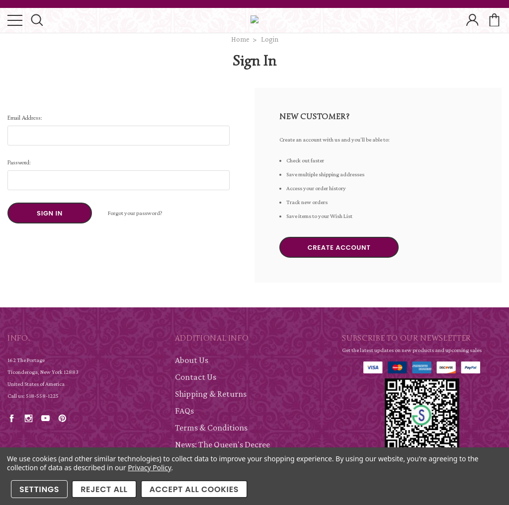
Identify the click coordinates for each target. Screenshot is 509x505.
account (472, 20)
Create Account (339, 247)
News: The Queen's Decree (222, 444)
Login (269, 39)
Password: (19, 162)
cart (494, 20)
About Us (191, 360)
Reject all (104, 489)
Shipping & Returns (211, 394)
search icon (37, 20)
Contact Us (195, 377)
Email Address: (24, 117)
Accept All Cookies (194, 489)
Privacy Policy (149, 467)
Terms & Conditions (211, 428)
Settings (39, 489)
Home (240, 39)
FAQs (184, 411)
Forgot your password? (135, 213)
